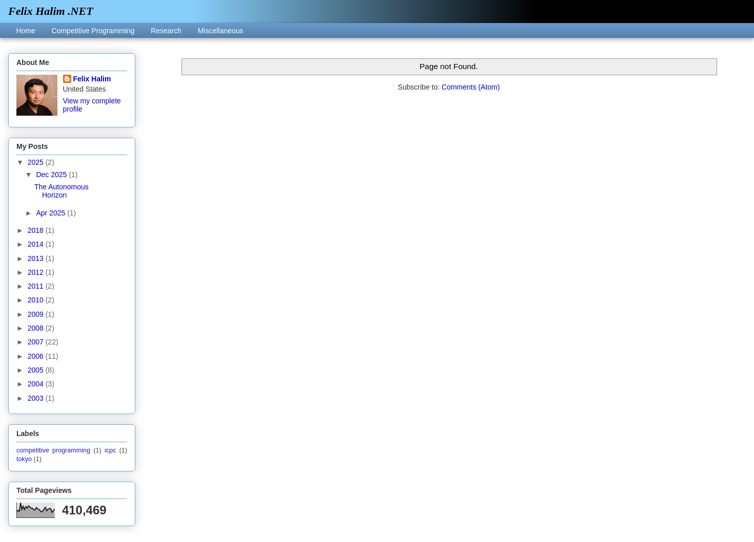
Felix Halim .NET (50, 11)
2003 (37, 398)
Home (25, 31)
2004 (37, 384)
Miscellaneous (220, 31)
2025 (37, 162)
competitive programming (53, 450)
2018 (37, 230)
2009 (37, 314)
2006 (37, 356)
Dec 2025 (52, 174)
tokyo (24, 459)
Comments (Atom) (471, 87)
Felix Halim (92, 79)
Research (166, 31)
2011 (37, 286)
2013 (37, 258)
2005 (37, 370)
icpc (110, 450)
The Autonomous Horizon (61, 191)
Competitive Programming (93, 31)
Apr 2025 (51, 213)
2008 (37, 328)
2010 (37, 300)
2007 (37, 342)
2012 (37, 272)
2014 (37, 244)
